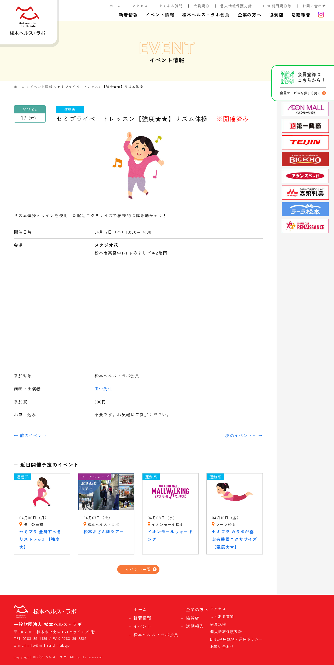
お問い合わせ (314, 5)
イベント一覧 (138, 569)
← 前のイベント (30, 435)
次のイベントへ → (244, 435)
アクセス (140, 5)
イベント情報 (160, 14)
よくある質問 (171, 5)
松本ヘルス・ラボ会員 (206, 14)
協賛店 (276, 14)
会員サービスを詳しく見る (300, 92)
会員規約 (202, 5)
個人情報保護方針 (236, 5)
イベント (142, 626)
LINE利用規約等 (277, 5)
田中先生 (103, 388)
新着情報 (128, 14)
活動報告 (301, 14)
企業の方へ (249, 14)
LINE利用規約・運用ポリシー (236, 639)
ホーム (115, 5)
